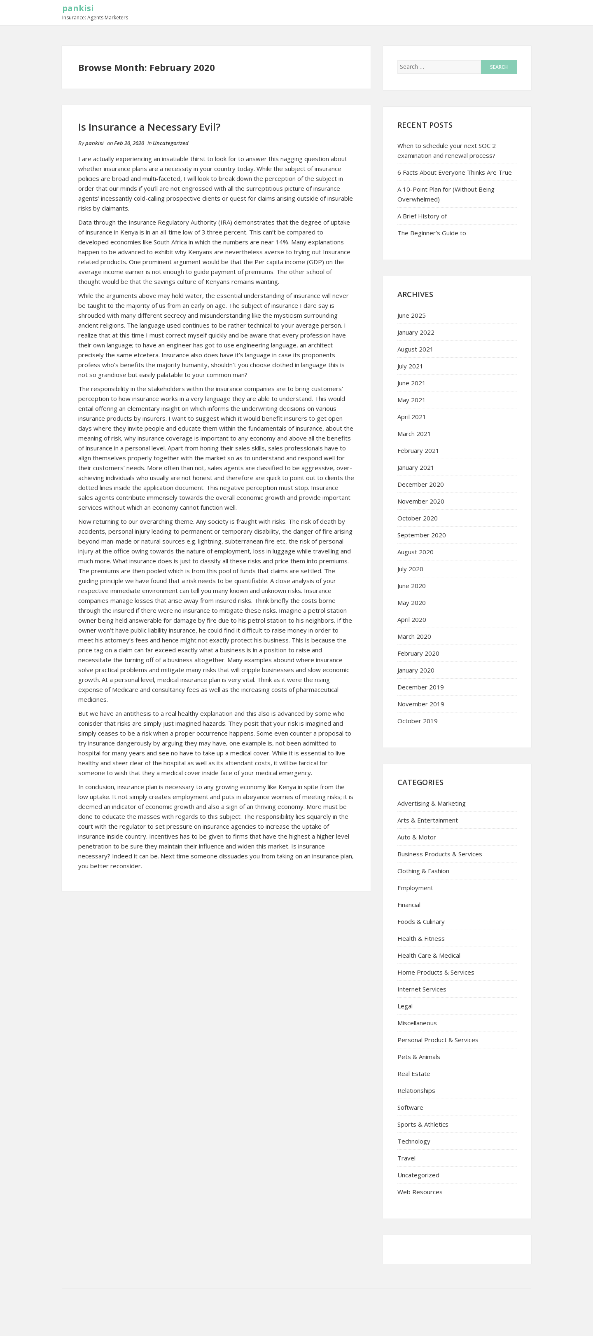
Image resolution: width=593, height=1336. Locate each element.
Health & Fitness (421, 938)
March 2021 (414, 433)
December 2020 (420, 484)
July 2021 (410, 366)
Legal (405, 1006)
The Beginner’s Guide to (431, 233)
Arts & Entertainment (427, 820)
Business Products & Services (439, 854)
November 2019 (420, 704)
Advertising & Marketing (431, 803)
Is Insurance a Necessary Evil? (149, 127)
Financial (408, 904)
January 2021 (415, 467)
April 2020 (411, 619)
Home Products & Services (435, 972)
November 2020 (420, 501)
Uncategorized (171, 143)
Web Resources (420, 1192)
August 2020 (415, 552)
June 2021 (411, 383)
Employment (415, 888)
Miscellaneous (417, 1023)
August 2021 (415, 349)
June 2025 (411, 315)
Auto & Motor (416, 837)
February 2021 (418, 450)
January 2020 (415, 670)
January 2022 (415, 332)
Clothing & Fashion (423, 871)
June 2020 (411, 585)
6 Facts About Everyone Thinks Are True (454, 172)
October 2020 (417, 518)
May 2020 (411, 602)
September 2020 (421, 535)
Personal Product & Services (438, 1040)
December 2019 (420, 687)
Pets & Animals (418, 1056)
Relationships (416, 1090)
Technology (413, 1141)
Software (410, 1107)
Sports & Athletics (422, 1124)
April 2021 (411, 417)
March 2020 (414, 636)
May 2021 (411, 400)
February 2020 (418, 653)
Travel (406, 1158)
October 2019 (417, 721)
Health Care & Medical (428, 955)
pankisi (78, 8)
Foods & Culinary (421, 921)
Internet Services (421, 989)
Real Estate (413, 1073)
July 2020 (410, 569)
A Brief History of (422, 216)
